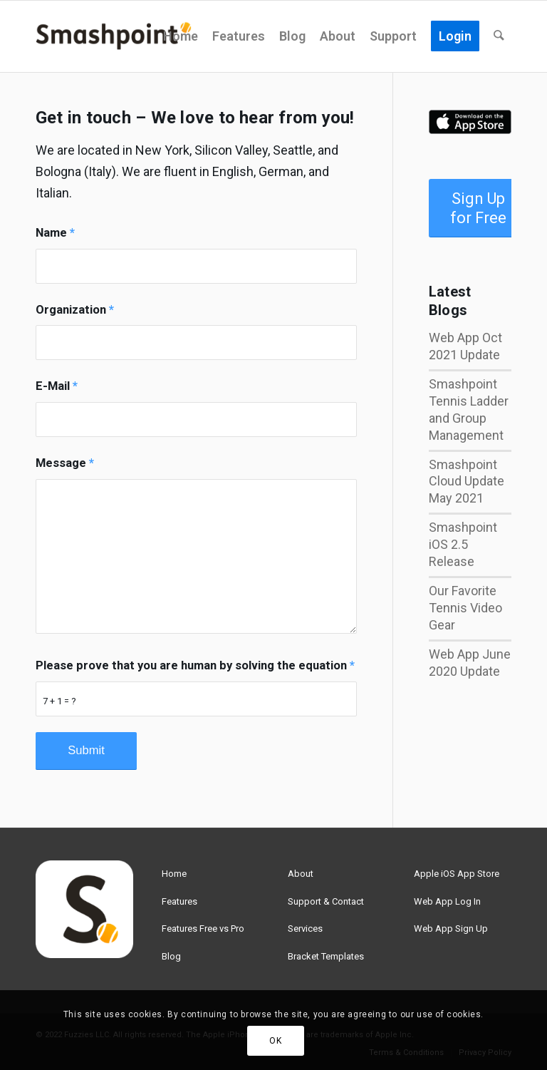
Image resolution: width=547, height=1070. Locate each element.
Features (179, 901)
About (300, 873)
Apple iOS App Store (456, 873)
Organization (75, 310)
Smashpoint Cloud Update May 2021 (466, 481)
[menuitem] (181, 36)
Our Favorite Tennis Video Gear (465, 607)
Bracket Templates (326, 956)
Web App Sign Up (451, 928)
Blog (171, 956)
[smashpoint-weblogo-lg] (114, 36)
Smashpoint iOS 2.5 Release (463, 544)
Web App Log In (447, 901)
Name (55, 233)
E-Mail (57, 386)
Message (65, 463)
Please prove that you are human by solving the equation (195, 665)
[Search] (499, 36)
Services (305, 928)
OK (275, 1041)
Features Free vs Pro (203, 928)
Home (174, 873)
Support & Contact (326, 901)
